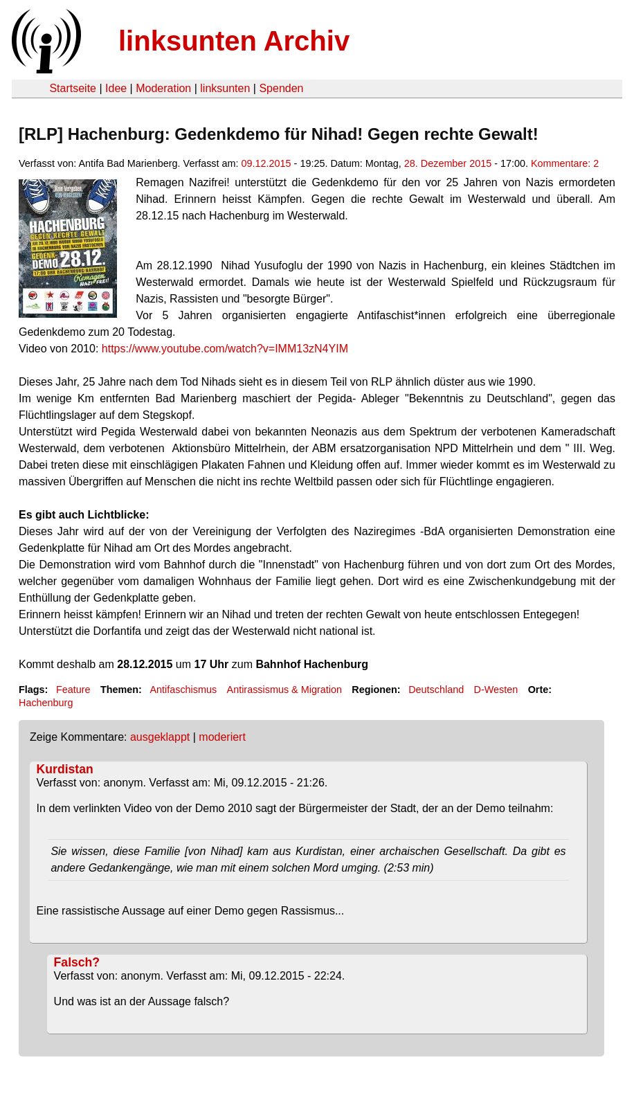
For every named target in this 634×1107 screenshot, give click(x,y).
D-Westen (496, 689)
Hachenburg (46, 702)
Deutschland (436, 689)
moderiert (222, 737)
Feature (73, 689)
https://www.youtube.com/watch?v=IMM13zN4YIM (225, 348)
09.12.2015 (266, 163)
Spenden (281, 88)
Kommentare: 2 (565, 163)
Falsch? (77, 962)
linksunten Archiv (234, 41)
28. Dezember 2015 (447, 163)
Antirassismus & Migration (284, 689)
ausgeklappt (160, 737)
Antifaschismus (183, 689)
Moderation (163, 88)
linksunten (225, 88)
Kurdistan (65, 769)
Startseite (72, 88)
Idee (116, 88)
